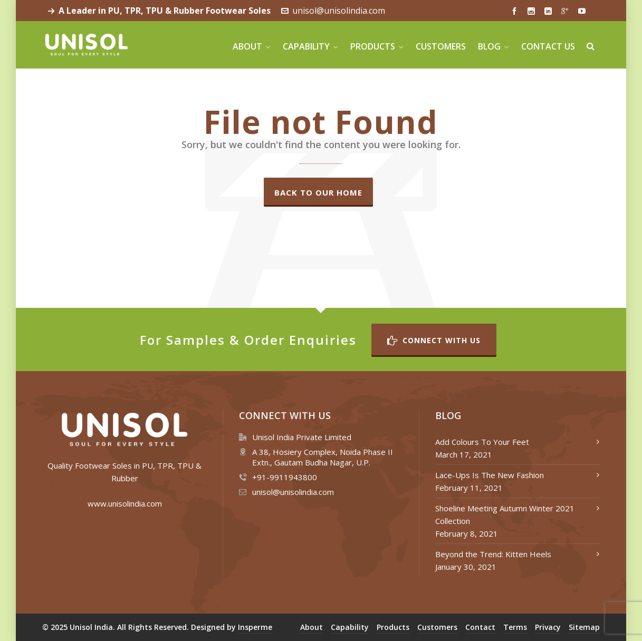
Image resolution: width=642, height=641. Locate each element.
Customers (437, 627)
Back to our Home (318, 192)
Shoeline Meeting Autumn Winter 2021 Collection (504, 514)
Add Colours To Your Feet (482, 441)
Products (393, 627)
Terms (515, 627)
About (311, 627)
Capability (350, 627)
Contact (480, 627)
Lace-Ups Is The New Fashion (489, 475)
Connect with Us (434, 340)
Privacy (548, 627)
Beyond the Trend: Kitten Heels (493, 554)
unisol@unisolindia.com (333, 10)
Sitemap (584, 627)
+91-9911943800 (284, 477)
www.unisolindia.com (125, 503)
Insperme (255, 627)
